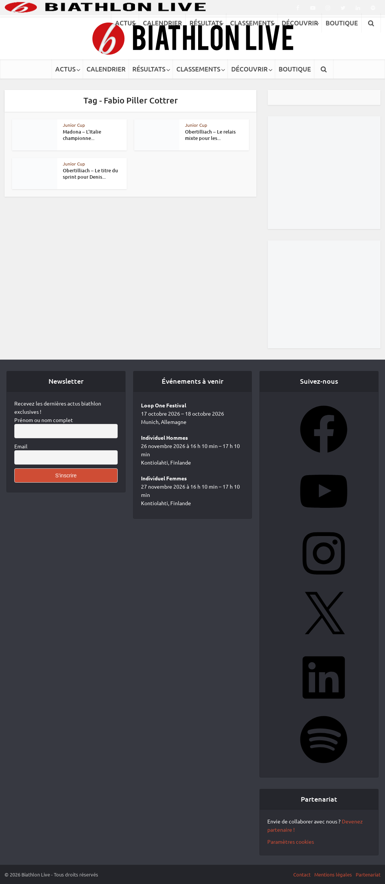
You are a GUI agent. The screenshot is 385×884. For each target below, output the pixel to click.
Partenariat (368, 874)
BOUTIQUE (295, 69)
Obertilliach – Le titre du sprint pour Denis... (90, 173)
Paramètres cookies (290, 841)
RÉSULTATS (148, 69)
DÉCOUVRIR (249, 69)
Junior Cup (74, 125)
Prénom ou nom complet (43, 419)
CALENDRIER (106, 69)
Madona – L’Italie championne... (82, 134)
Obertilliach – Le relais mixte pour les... (210, 134)
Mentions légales (333, 874)
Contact (302, 874)
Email (20, 446)
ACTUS (65, 69)
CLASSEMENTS (198, 69)
